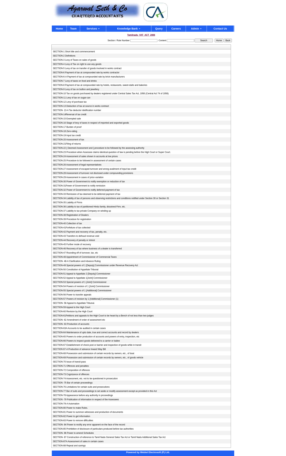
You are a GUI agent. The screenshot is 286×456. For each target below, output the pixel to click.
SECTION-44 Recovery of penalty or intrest (74, 240)
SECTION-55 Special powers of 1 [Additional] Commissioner (82, 290)
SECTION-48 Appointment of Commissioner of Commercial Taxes (85, 257)
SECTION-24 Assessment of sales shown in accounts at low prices (85, 156)
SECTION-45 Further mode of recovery (72, 244)
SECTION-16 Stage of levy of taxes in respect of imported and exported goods (91, 123)
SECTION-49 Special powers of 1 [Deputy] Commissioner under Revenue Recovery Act (95, 265)
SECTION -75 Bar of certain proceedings (72, 382)
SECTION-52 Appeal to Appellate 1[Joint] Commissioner (80, 278)
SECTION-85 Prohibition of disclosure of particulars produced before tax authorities (93, 429)
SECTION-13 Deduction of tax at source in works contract (81, 106)
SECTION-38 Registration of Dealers (71, 215)
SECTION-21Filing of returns (67, 144)
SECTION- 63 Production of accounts (71, 324)
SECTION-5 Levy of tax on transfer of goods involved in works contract (87, 68)
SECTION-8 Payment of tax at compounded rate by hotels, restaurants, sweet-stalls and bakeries (100, 85)
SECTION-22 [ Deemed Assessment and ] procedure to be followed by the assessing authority (98, 148)
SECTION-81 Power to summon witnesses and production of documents (88, 412)
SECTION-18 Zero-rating (65, 131)
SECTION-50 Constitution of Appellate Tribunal (75, 269)
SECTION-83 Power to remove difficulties (73, 420)
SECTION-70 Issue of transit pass (69, 361)
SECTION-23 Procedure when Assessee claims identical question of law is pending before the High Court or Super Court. (112, 152)
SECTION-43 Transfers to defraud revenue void (76, 236)
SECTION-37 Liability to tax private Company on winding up (82, 211)
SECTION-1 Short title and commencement (74, 51)
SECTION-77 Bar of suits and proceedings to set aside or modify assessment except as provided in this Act (105, 391)
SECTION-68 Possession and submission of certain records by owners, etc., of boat (93, 353)
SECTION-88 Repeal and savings (69, 445)
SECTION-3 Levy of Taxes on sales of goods (74, 60)
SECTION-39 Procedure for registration (72, 219)
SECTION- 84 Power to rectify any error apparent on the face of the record (89, 424)
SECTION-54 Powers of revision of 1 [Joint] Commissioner (81, 286)
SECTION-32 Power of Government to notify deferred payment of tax (86, 190)
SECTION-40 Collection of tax (67, 223)
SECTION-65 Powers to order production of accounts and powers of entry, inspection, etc (96, 336)
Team (73, 28)
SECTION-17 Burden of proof (67, 127)
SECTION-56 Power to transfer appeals (72, 294)
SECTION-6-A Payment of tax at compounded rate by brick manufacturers (89, 76)
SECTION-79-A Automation (66, 403)
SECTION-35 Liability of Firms (67, 202)
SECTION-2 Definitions (64, 55)
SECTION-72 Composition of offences (71, 370)
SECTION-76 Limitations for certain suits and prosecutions (81, 387)
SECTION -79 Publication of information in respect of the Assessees (86, 399)
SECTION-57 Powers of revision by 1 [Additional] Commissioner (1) (85, 299)
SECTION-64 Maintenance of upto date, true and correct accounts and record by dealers (96, 332)
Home (59, 28)
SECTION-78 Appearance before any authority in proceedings (83, 395)
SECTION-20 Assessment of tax (68, 139)
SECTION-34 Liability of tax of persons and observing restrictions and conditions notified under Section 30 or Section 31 (111, 198)
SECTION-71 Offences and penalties (71, 366)
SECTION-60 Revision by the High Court (72, 311)
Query (159, 28)
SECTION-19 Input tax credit (67, 135)
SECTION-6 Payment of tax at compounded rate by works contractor (86, 72)
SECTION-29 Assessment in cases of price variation (78, 177)
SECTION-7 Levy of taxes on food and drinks (75, 81)
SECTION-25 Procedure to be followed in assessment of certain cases (87, 160)
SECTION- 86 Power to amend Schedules (73, 433)
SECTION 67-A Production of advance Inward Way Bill (79, 349)
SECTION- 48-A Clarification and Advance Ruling (77, 261)
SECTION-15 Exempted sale (67, 118)
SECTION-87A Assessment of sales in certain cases (78, 441)
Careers (176, 28)
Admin (196, 28)
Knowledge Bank (128, 28)
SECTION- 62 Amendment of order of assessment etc (79, 320)
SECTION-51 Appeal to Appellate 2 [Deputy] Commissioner (81, 273)
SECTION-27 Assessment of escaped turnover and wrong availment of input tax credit (94, 169)
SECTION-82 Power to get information (71, 416)
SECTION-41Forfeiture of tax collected (71, 227)
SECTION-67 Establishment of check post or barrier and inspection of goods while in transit (97, 345)
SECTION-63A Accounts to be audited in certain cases (79, 328)
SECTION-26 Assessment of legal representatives (77, 164)
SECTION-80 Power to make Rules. (70, 408)
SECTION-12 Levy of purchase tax (70, 102)
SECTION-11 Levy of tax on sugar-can (71, 97)
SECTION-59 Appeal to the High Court (71, 307)
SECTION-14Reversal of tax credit (69, 114)
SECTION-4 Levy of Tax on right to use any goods (77, 64)
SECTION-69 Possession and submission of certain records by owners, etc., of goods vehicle (98, 357)
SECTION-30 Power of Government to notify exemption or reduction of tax (89, 181)
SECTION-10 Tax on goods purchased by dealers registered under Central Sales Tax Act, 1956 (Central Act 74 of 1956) (111, 93)
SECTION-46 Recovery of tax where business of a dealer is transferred (87, 248)
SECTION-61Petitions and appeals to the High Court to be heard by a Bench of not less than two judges (103, 315)
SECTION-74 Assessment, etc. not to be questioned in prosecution (85, 378)
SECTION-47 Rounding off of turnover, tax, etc (75, 253)
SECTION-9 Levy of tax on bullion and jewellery (76, 89)
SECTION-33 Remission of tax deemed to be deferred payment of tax (86, 194)
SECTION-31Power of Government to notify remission (79, 185)
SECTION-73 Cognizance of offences (71, 374)
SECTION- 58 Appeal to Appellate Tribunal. (74, 303)
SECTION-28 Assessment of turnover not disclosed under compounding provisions (93, 173)
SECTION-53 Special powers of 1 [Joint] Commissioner (80, 282)
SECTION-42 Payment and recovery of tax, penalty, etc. (80, 232)
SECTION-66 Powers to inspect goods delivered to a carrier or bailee (86, 341)
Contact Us (220, 28)
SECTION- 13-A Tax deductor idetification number (77, 110)
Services (93, 28)
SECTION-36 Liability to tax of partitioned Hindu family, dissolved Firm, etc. (89, 206)
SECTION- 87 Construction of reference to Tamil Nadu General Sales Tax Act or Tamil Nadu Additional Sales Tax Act (109, 437)
